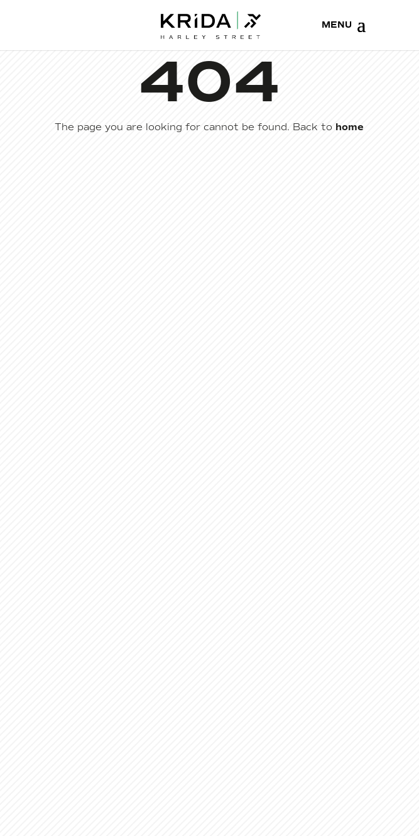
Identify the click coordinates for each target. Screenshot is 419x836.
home (349, 127)
